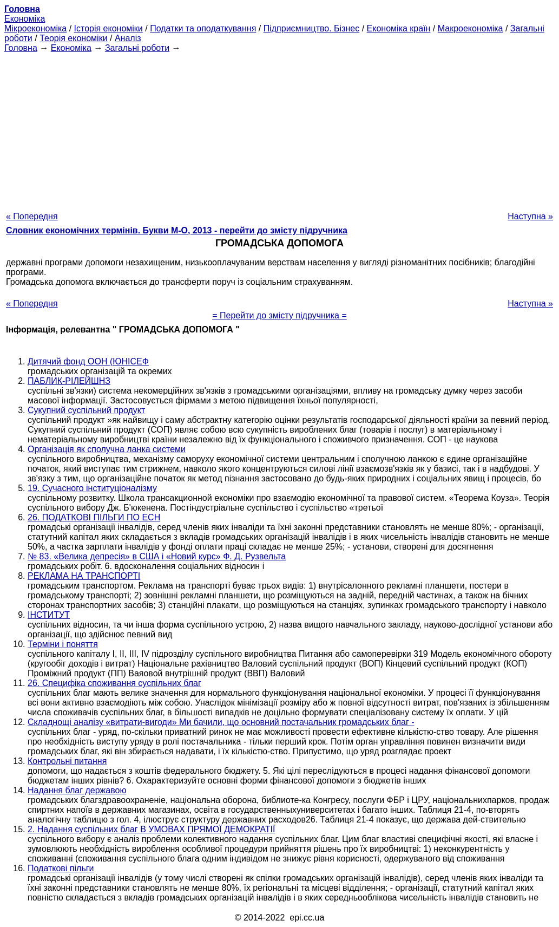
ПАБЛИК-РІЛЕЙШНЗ (69, 381)
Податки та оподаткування (203, 28)
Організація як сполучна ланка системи (107, 449)
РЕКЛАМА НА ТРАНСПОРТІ (84, 575)
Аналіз (128, 38)
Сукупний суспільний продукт (86, 410)
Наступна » (530, 216)
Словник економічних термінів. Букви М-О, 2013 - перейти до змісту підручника (176, 230)
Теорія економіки (73, 38)
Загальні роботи (137, 48)
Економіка (24, 18)
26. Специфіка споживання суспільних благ (114, 683)
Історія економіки (108, 28)
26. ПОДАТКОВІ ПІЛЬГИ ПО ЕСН (94, 517)
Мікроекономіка (35, 28)
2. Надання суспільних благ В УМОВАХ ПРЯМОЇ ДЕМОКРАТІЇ (151, 829)
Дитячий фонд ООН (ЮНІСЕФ (88, 361)
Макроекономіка (470, 28)
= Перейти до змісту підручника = (279, 315)
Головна (20, 48)
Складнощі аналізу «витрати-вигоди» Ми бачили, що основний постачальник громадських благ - (221, 722)
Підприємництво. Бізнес (312, 28)
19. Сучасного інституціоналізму (92, 488)
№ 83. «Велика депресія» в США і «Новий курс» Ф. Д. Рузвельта (157, 556)
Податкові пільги (61, 868)
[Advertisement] (279, 129)
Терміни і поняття (63, 644)
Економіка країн (399, 28)
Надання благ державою (77, 790)
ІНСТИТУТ (49, 614)
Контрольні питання (67, 761)
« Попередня (32, 216)
